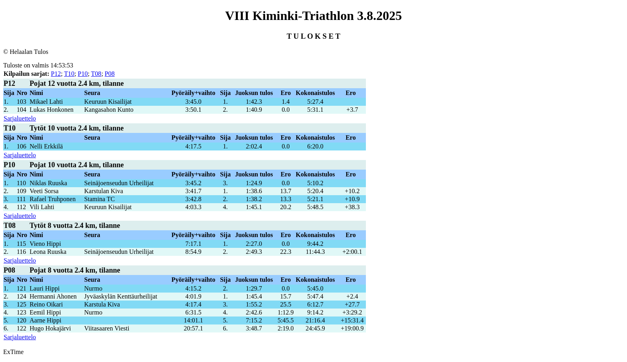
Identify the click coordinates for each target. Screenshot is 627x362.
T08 (96, 73)
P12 (56, 73)
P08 (110, 73)
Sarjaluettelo (20, 118)
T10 (69, 73)
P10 (83, 73)
